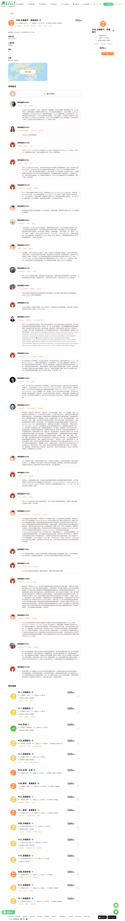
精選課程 (47, 916)
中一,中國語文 (24, 692)
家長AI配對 (78, 916)
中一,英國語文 (24, 898)
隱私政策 (70, 916)
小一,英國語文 (24, 708)
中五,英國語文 (24, 740)
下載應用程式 (62, 916)
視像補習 (39, 916)
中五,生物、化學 (25, 770)
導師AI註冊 (87, 916)
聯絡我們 (54, 916)
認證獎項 (25, 916)
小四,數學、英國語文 (27, 783)
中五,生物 (22, 724)
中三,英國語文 (24, 796)
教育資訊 (18, 916)
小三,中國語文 (24, 839)
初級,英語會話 (24, 872)
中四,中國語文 (24, 823)
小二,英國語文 (24, 754)
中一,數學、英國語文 (27, 810)
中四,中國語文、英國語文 (27, 20)
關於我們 (11, 916)
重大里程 (32, 916)
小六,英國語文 (24, 855)
